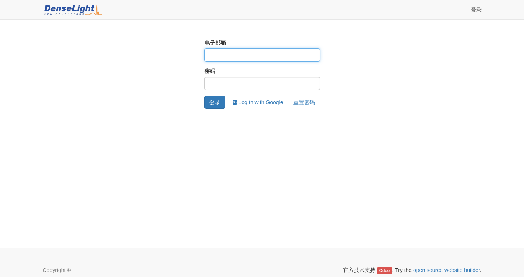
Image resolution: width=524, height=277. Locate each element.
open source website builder (446, 270)
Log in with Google (258, 102)
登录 (214, 102)
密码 (209, 71)
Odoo (384, 270)
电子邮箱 (215, 43)
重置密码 (304, 102)
